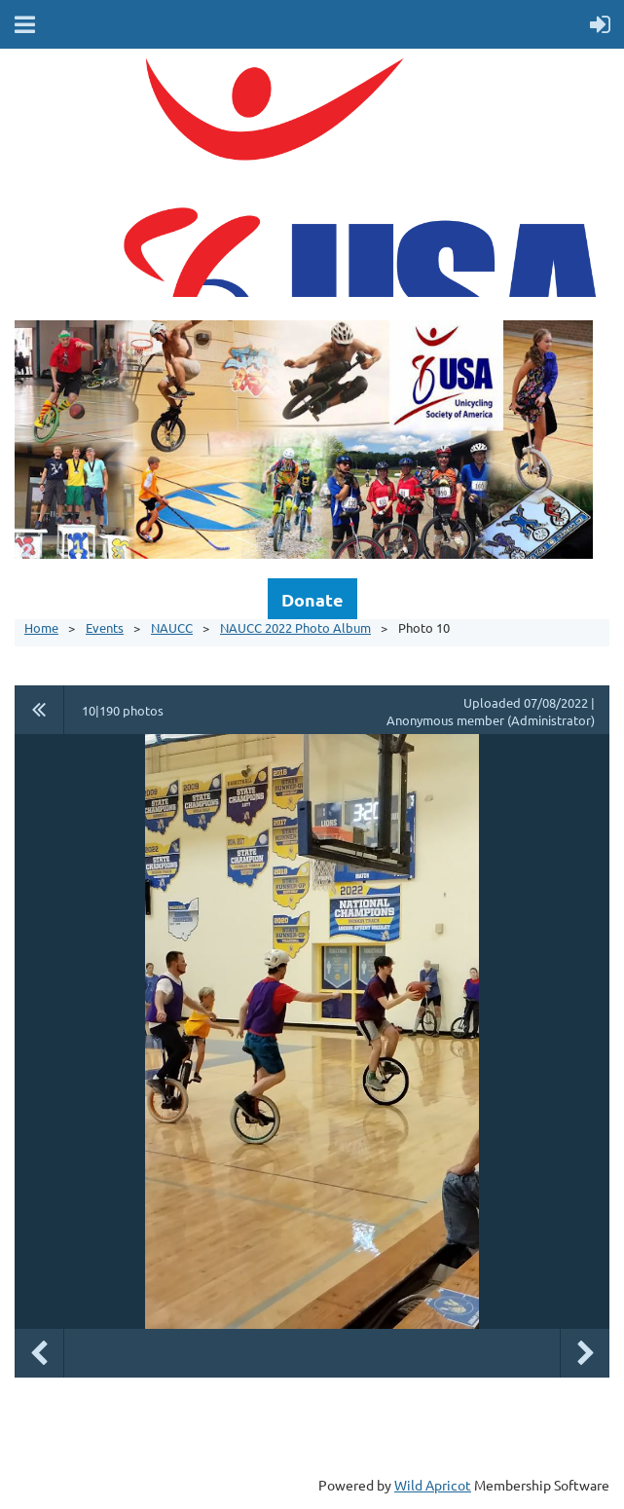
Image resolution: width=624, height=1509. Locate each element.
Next (585, 1353)
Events (105, 627)
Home (41, 627)
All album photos (39, 709)
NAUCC (172, 627)
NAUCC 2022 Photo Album (295, 627)
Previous (39, 1353)
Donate (312, 599)
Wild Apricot (432, 1484)
